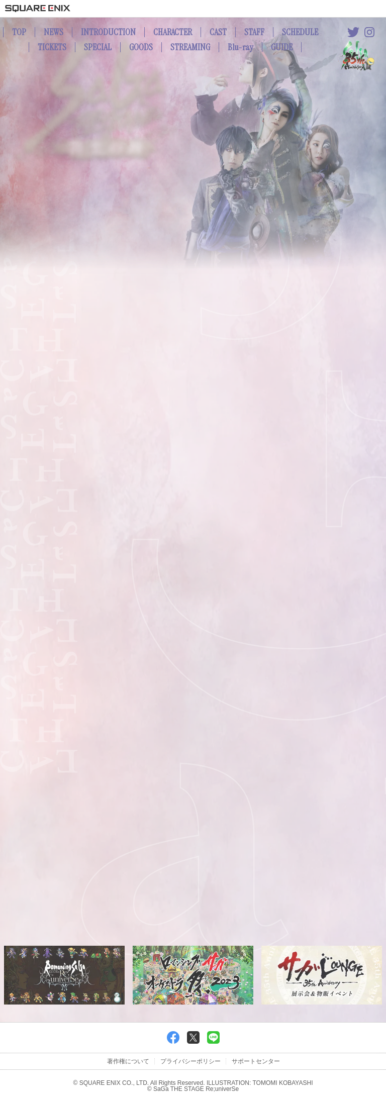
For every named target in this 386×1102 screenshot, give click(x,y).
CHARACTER (172, 32)
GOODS (141, 47)
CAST (218, 32)
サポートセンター (256, 1061)
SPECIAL (98, 47)
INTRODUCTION (108, 32)
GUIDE (282, 47)
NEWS (53, 32)
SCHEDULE (300, 32)
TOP (19, 32)
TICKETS (52, 47)
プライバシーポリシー (190, 1061)
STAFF (254, 32)
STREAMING (190, 47)
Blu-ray (240, 47)
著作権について (128, 1061)
